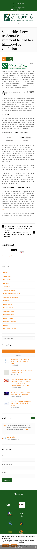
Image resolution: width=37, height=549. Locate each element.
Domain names (7, 304)
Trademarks (6, 286)
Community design (9, 311)
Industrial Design (8, 307)
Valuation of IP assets (9, 328)
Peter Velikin (11, 437)
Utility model (7, 276)
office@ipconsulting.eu (20, 10)
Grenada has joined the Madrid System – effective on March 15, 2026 (20, 361)
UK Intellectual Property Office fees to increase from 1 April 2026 (21, 393)
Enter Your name (7, 464)
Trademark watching (9, 290)
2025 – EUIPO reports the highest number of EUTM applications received (20, 403)
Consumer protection (9, 321)
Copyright (6, 300)
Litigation (6, 325)
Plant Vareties (7, 279)
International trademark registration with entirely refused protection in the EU (18, 228)
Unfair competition (8, 314)
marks (4, 209)
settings (21, 542)
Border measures (8, 318)
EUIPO (14, 188)
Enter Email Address (8, 456)
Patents (5, 272)
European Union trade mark (11, 293)
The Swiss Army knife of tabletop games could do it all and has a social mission (17, 234)
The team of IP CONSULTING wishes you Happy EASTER (21, 371)
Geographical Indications (10, 297)
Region (4, 472)
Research (6, 283)
